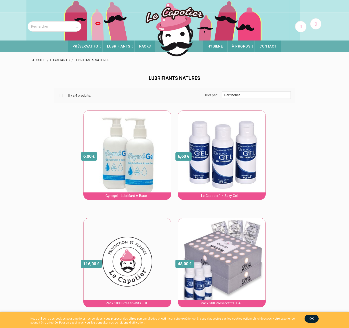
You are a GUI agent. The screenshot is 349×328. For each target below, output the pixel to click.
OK (304, 318)
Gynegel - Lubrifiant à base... (104, 169)
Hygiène (215, 46)
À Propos (241, 46)
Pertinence (244, 93)
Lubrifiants (118, 46)
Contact (268, 46)
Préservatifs (85, 46)
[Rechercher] (64, 26)
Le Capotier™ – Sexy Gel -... (174, 169)
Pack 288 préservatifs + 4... (174, 254)
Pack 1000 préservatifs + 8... (244, 169)
